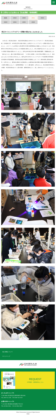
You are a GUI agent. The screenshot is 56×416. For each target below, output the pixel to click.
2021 (33, 18)
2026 (33, 22)
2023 (5, 22)
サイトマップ (6, 356)
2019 (14, 18)
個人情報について (7, 351)
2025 (24, 22)
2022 (42, 18)
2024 (14, 22)
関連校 (28, 413)
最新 (5, 18)
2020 (24, 18)
